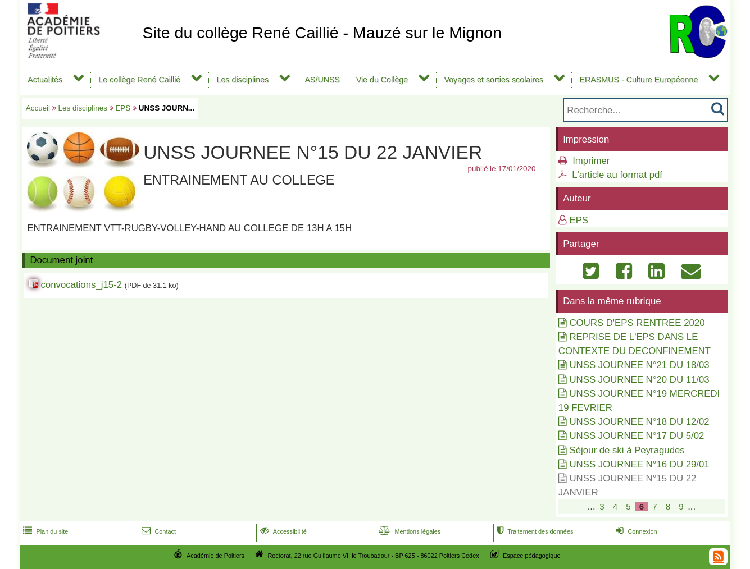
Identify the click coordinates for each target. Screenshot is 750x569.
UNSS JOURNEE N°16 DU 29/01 (639, 464)
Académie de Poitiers (215, 555)
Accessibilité (282, 531)
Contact (157, 531)
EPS (122, 108)
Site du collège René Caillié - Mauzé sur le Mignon (321, 33)
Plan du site (44, 531)
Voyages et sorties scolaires (493, 79)
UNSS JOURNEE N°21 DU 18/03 (639, 365)
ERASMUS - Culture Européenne (638, 79)
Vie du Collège (382, 79)
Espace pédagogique (532, 555)
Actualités (45, 79)
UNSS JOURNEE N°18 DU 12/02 (639, 421)
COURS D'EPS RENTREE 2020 (636, 323)
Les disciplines (242, 79)
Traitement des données (534, 531)
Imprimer (591, 160)
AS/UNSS (322, 79)
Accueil (38, 108)
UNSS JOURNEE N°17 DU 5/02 (636, 435)
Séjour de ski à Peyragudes (626, 450)
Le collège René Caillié (139, 79)
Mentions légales (408, 531)
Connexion (635, 531)
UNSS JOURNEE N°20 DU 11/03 (639, 379)
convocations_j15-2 (81, 284)
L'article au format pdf (617, 174)
